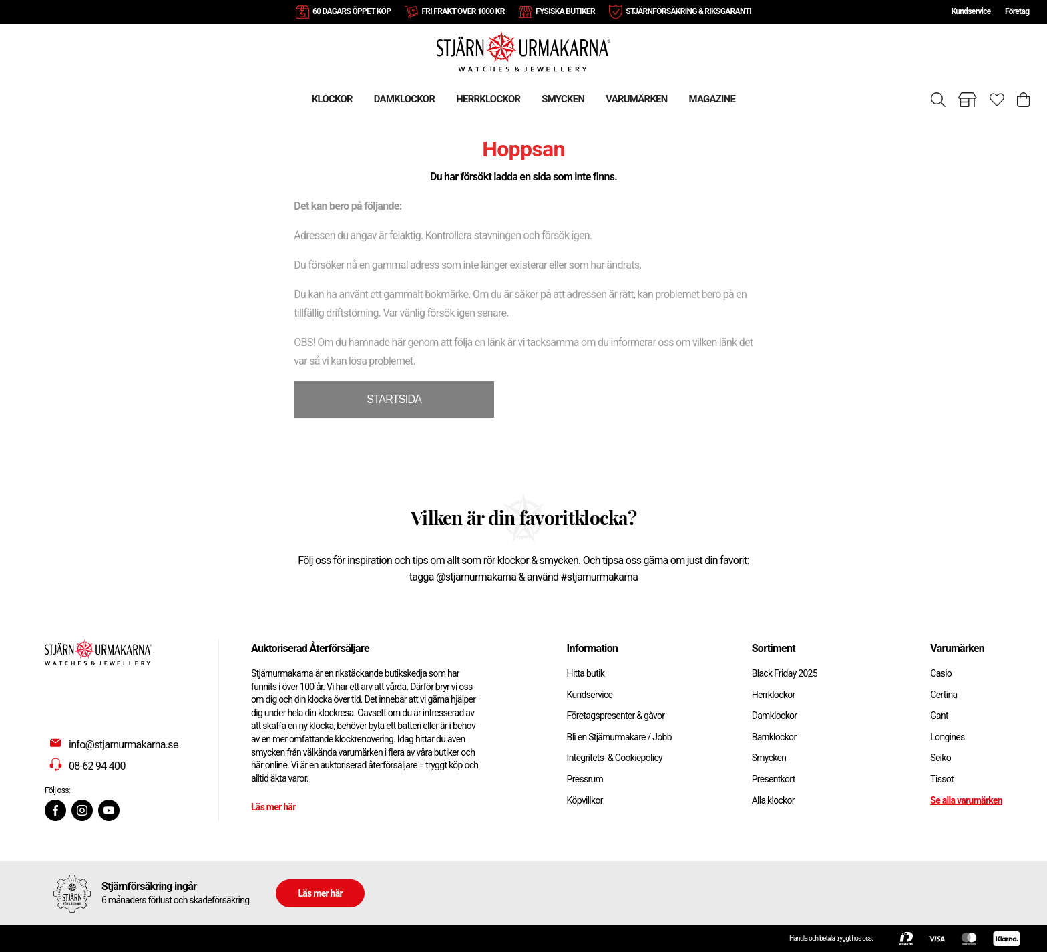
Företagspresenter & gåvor (616, 715)
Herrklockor (773, 694)
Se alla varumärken (966, 800)
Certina (943, 694)
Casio (941, 673)
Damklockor (774, 715)
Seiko (940, 757)
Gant (939, 715)
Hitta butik (586, 673)
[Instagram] (82, 810)
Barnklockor (774, 737)
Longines (947, 737)
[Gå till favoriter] (997, 99)
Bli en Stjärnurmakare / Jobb (619, 737)
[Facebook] (55, 810)
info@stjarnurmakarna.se (123, 744)
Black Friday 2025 (784, 673)
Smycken (769, 757)
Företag (1017, 11)
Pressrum (585, 779)
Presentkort (773, 779)
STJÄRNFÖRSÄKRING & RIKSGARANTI (688, 11)
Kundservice (970, 11)
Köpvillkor (585, 800)
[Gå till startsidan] (523, 51)
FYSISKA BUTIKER (565, 11)
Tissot (942, 779)
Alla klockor (773, 800)
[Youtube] (109, 810)
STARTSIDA (394, 399)
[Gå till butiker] (967, 99)
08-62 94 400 (97, 766)
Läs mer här (273, 807)
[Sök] (938, 99)
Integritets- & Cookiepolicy (614, 757)
